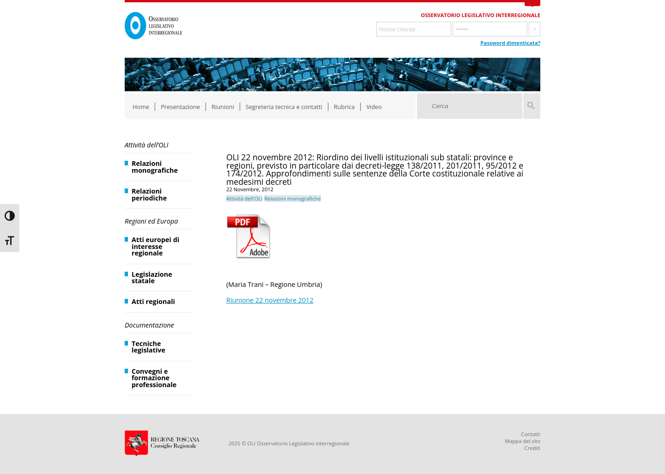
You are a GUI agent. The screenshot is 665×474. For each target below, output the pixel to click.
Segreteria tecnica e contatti (284, 107)
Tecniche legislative (148, 346)
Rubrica (344, 107)
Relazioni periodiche (149, 194)
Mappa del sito (522, 441)
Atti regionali (153, 301)
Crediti (532, 447)
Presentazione (180, 107)
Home (141, 107)
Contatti (530, 434)
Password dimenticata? (510, 42)
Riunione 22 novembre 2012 (270, 300)
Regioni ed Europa (151, 221)
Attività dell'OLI (244, 198)
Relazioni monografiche (155, 166)
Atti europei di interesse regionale (155, 246)
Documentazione (149, 325)
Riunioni (223, 107)
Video (374, 107)
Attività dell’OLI (146, 144)
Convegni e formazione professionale (154, 378)
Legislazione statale (152, 277)
